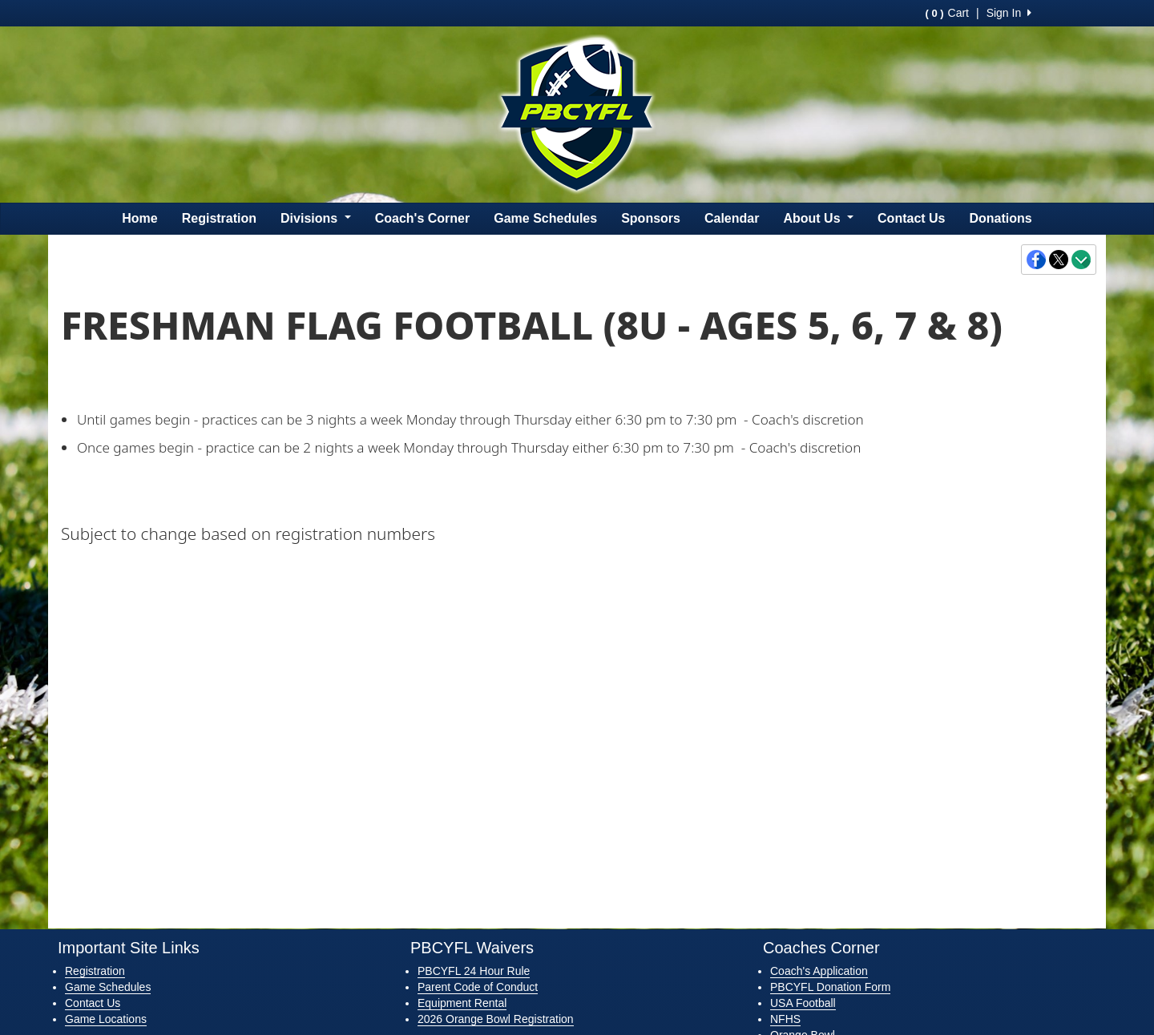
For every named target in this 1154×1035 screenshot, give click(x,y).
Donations (1001, 218)
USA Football (803, 1003)
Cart (947, 12)
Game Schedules (545, 218)
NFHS (785, 1019)
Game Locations (106, 1019)
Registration (219, 218)
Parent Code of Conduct (478, 987)
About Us (818, 218)
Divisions (315, 218)
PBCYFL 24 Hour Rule (474, 971)
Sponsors (650, 218)
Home (139, 218)
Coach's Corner (422, 218)
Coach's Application (819, 971)
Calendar (731, 218)
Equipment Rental (462, 1003)
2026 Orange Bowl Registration (496, 1019)
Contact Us (911, 218)
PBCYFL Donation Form (830, 987)
